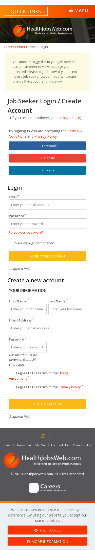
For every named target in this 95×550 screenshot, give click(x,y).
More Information (47, 541)
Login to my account (47, 256)
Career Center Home (19, 46)
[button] (78, 10)
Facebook (48, 145)
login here (71, 117)
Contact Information (17, 445)
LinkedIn (48, 170)
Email (14, 197)
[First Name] (28, 309)
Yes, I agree (47, 530)
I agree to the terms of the (39, 376)
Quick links (26, 11)
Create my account (47, 404)
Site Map (41, 445)
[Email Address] (47, 328)
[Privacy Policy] (11, 387)
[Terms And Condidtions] (11, 373)
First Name (19, 301)
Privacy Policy (45, 136)
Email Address (21, 320)
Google (48, 158)
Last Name (58, 301)
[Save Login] (11, 243)
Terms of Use (60, 445)
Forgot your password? (26, 232)
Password (17, 216)
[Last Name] (67, 309)
